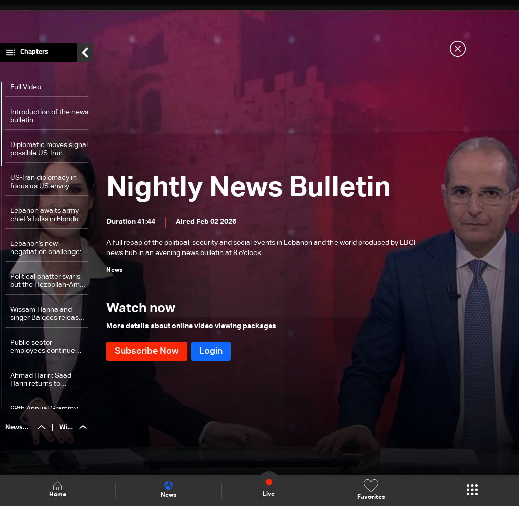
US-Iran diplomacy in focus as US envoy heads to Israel (43, 182)
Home (57, 490)
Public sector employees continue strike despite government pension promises (43, 347)
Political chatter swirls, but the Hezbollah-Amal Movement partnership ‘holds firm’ (47, 281)
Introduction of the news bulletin (49, 116)
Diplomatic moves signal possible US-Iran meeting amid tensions (49, 149)
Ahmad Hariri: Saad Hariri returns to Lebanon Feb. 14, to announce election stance (41, 380)
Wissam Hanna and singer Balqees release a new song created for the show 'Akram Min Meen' (49, 314)
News (168, 489)
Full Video (25, 87)
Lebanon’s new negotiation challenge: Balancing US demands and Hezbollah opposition (47, 248)
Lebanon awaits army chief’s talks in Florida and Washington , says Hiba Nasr (46, 215)
